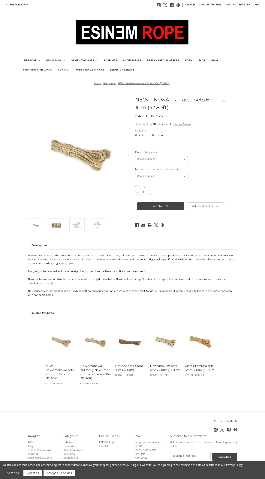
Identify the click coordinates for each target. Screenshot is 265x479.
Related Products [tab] (42, 313)
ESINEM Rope (107, 442)
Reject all (32, 473)
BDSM (189, 60)
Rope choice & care (89, 69)
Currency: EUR (17, 4)
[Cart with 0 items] (256, 4)
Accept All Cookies (59, 473)
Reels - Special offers (163, 60)
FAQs (202, 60)
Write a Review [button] (182, 124)
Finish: (146, 152)
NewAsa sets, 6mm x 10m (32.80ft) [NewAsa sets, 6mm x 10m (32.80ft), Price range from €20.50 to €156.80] (130, 368)
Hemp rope (55, 60)
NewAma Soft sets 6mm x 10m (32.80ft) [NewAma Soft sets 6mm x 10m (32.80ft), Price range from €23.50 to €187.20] (165, 368)
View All (103, 446)
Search (190, 4)
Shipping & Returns (37, 69)
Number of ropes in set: (156, 168)
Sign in (229, 4)
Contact (63, 69)
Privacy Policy (234, 465)
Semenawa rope (84, 60)
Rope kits (110, 60)
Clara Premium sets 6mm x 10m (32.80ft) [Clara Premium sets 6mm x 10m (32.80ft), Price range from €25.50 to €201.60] (200, 368)
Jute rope (31, 60)
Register (244, 4)
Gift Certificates (210, 4)
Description (39, 245)
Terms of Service (122, 69)
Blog (214, 60)
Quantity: (140, 186)
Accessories (132, 60)
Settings (13, 473)
